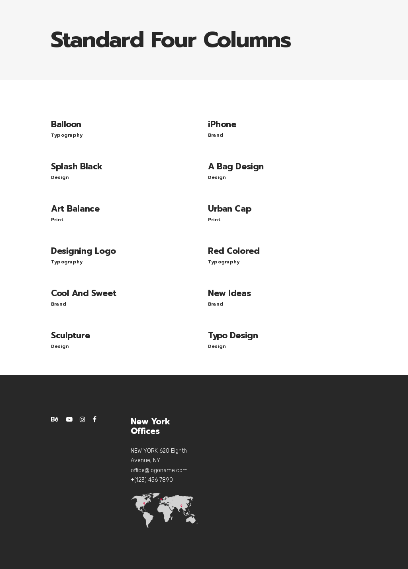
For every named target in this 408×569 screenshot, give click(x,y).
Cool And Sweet (83, 293)
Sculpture (70, 335)
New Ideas (229, 293)
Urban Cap (229, 208)
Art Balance (75, 208)
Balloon (66, 124)
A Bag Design (236, 166)
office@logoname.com (159, 470)
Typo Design (233, 335)
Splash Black (76, 166)
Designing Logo (83, 251)
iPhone (222, 124)
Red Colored (233, 251)
